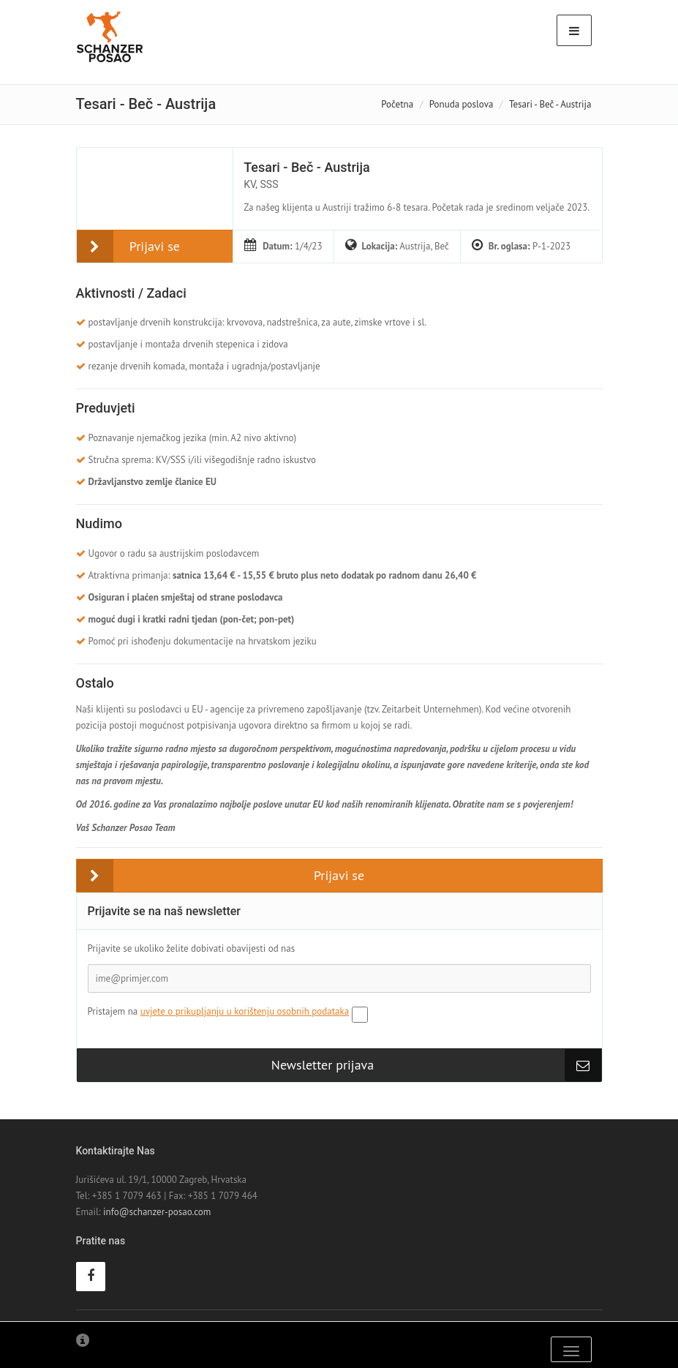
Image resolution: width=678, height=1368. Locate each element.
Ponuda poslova (461, 104)
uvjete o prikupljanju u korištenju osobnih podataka (245, 1011)
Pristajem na (219, 1011)
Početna (397, 104)
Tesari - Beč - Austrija (307, 167)
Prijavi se (154, 246)
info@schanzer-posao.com (157, 1212)
